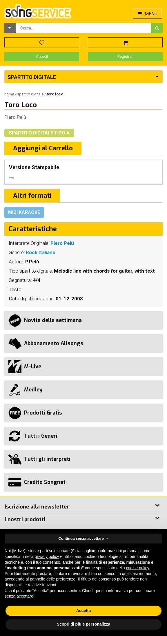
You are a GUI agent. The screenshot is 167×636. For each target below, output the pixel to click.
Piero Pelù (15, 117)
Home (9, 94)
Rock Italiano (40, 252)
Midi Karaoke (24, 212)
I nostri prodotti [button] (25, 519)
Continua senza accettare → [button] (83, 538)
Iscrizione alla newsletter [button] (37, 506)
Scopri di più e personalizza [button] (83, 624)
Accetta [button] (83, 610)
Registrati (125, 56)
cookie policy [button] (137, 567)
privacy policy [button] (47, 556)
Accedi (42, 56)
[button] (10, 28)
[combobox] (83, 28)
